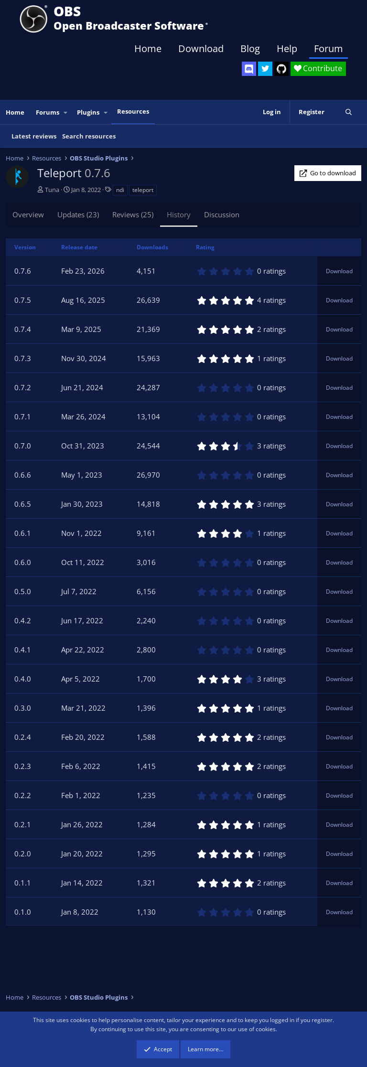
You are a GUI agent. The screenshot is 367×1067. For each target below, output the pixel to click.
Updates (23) (78, 214)
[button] (66, 112)
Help (287, 48)
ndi (120, 190)
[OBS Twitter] (265, 69)
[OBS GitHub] (281, 69)
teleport (142, 190)
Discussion (221, 214)
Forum (328, 48)
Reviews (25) (132, 214)
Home (148, 48)
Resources (133, 111)
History (179, 214)
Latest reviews (33, 136)
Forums (47, 112)
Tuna (52, 189)
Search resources (89, 136)
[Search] (348, 112)
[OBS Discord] (249, 69)
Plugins (88, 112)
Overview (28, 214)
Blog (250, 48)
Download (201, 48)
